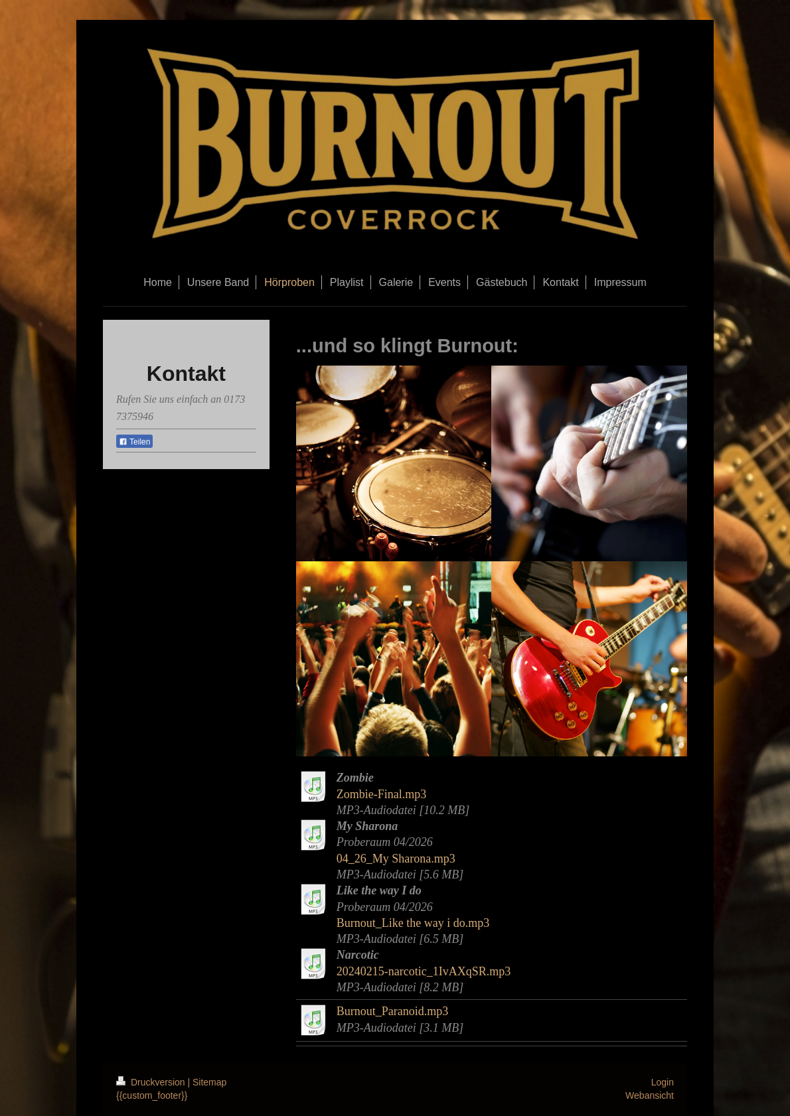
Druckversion (151, 1082)
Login (662, 1082)
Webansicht (649, 1095)
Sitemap (209, 1082)
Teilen (134, 442)
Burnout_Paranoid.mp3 (393, 1011)
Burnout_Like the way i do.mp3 (413, 923)
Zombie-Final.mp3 (381, 794)
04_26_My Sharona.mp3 (396, 858)
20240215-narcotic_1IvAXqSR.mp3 (424, 971)
